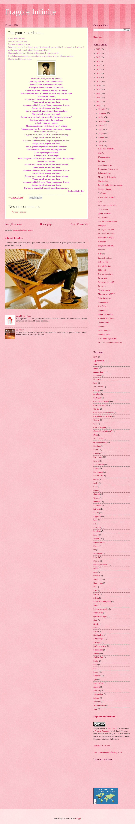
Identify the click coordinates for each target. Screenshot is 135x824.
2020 (98, 49)
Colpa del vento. (104, 335)
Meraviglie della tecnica (107, 177)
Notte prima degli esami (107, 339)
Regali (95, 624)
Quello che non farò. (105, 314)
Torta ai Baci (103, 209)
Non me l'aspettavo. (105, 274)
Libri (95, 520)
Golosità (96, 494)
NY (94, 587)
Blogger (78, 818)
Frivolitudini (98, 472)
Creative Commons (102, 731)
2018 (98, 57)
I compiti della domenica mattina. (110, 185)
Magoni (96, 539)
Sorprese (96, 676)
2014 (98, 73)
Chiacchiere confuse (101, 401)
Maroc (95, 546)
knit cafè (96, 509)
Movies (96, 561)
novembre (103, 113)
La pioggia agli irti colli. (107, 205)
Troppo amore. (103, 322)
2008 (98, 98)
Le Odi (96, 513)
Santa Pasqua (98, 639)
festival (96, 461)
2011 (98, 86)
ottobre (101, 117)
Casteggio (97, 398)
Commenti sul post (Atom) (23, 230)
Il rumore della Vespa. (106, 318)
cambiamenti (98, 387)
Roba (95, 628)
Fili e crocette (98, 465)
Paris (95, 591)
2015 (98, 69)
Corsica (96, 420)
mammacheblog (99, 542)
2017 (98, 61)
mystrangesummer (100, 565)
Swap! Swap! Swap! (23, 316)
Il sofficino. (102, 306)
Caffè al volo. (103, 262)
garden (96, 483)
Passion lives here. (105, 258)
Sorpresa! (101, 250)
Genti (95, 487)
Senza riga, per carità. (106, 282)
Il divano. (101, 254)
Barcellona (97, 376)
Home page (46, 224)
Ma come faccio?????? (106, 294)
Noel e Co (97, 579)
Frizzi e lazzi (98, 476)
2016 (98, 65)
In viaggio (97, 505)
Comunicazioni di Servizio (103, 413)
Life (95, 524)
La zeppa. (101, 161)
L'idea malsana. (104, 157)
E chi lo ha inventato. (106, 149)
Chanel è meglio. (104, 331)
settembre (102, 121)
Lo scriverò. (102, 278)
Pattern (96, 598)
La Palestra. (20, 330)
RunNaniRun (98, 635)
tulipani (96, 698)
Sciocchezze (98, 650)
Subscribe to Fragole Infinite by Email (107, 752)
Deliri (95, 435)
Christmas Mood (99, 405)
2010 (98, 90)
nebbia (95, 568)
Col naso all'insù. (104, 173)
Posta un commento (19, 212)
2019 (98, 53)
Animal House (98, 372)
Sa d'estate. (102, 193)
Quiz (95, 620)
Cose (95, 424)
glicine (96, 490)
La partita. (102, 286)
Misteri (96, 557)
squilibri (96, 687)
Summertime (98, 694)
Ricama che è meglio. (106, 238)
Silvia (95, 665)
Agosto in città (98, 361)
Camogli (96, 390)
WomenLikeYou (99, 705)
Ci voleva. (102, 327)
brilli (95, 383)
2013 (98, 78)
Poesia (95, 605)
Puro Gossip (98, 613)
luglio (101, 129)
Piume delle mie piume (102, 602)
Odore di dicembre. (14, 238)
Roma (95, 631)
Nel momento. (103, 302)
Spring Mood (98, 683)
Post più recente (13, 224)
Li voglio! (102, 226)
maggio (102, 137)
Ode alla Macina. (104, 266)
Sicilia (95, 661)
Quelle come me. (104, 214)
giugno (101, 133)
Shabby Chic (98, 657)
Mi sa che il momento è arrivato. (110, 343)
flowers (96, 468)
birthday (96, 379)
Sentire (96, 653)
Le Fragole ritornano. (106, 230)
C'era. (100, 201)
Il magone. (102, 242)
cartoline (96, 394)
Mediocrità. (97, 554)
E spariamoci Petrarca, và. (108, 169)
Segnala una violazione (104, 716)
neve (95, 572)
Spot (95, 680)
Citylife (96, 409)
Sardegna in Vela (99, 646)
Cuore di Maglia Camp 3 (102, 431)
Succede (96, 691)
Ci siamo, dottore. (105, 189)
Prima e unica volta (100, 609)
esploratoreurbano (100, 442)
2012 (98, 82)
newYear (96, 576)
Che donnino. (103, 181)
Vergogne (97, 702)
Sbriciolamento (103, 290)
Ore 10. (101, 153)
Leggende (97, 516)
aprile (101, 141)
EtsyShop (97, 446)
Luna (95, 535)
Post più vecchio (79, 224)
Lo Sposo (97, 527)
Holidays (96, 502)
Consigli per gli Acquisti (102, 416)
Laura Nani (112, 728)
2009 (98, 94)
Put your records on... (106, 246)
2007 (98, 102)
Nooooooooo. (103, 310)
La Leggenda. (103, 217)
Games (96, 479)
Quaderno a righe (99, 616)
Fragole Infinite (30, 11)
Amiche (96, 364)
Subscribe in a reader (102, 746)
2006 (98, 106)
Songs (95, 672)
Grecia (95, 498)
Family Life (97, 453)
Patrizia (96, 594)
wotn (95, 709)
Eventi (95, 450)
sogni (95, 668)
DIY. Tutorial (98, 439)
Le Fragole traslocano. (106, 234)
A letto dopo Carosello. (106, 197)
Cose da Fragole (99, 428)
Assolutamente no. (105, 165)
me (94, 550)
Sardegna (96, 642)
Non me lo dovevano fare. (108, 222)
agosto (101, 125)
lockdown (97, 531)
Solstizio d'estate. (104, 298)
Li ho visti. (102, 270)
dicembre (102, 109)
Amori (95, 368)
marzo (101, 146)
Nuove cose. (98, 583)
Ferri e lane (97, 457)
